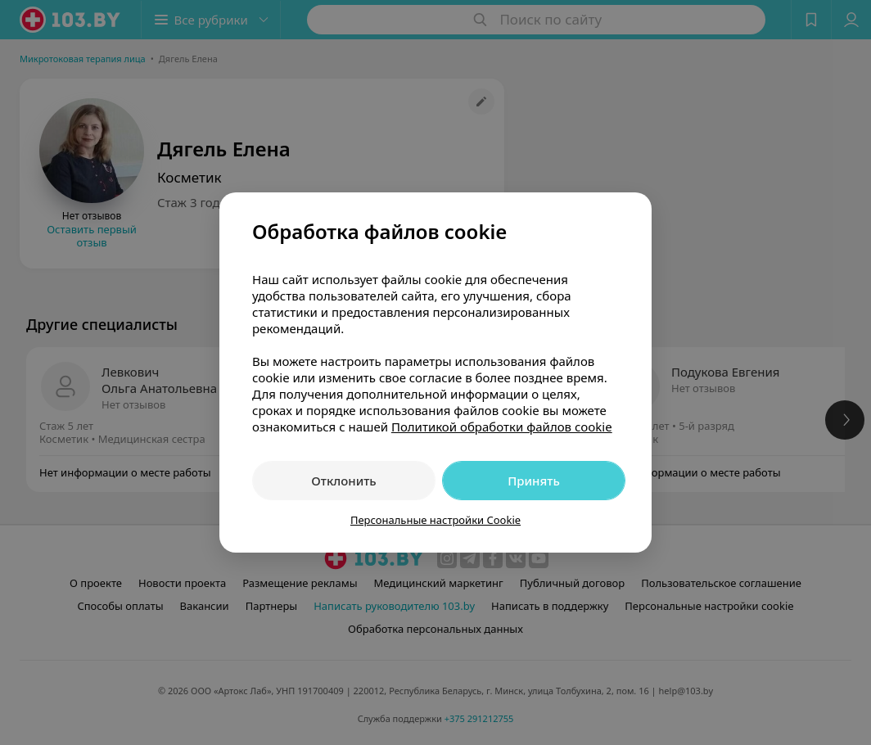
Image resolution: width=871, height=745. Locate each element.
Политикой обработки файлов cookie (501, 426)
